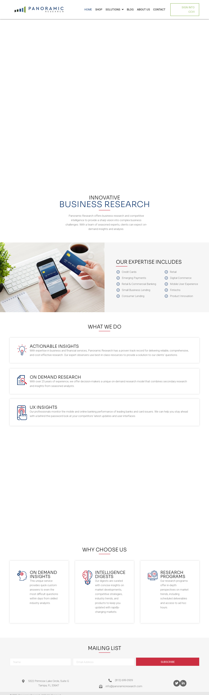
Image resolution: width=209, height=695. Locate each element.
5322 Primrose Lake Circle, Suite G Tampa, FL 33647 (48, 679)
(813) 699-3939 (124, 676)
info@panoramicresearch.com (124, 682)
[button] (184, 7)
